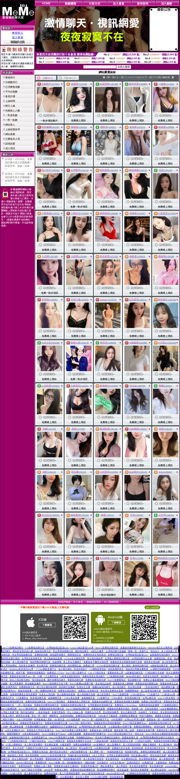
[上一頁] (120, 77)
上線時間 (10, 101)
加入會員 (17, 37)
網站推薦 (10, 134)
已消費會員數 (12, 86)
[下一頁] (148, 77)
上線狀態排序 (12, 129)
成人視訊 (10, 148)
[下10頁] (157, 77)
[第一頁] (111, 77)
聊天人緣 (10, 105)
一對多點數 (11, 115)
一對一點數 (11, 120)
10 (142, 77)
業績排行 (10, 77)
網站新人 (10, 124)
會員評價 (10, 96)
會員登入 (17, 32)
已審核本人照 (12, 138)
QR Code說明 (152, 607)
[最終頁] (166, 77)
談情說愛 (10, 143)
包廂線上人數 (12, 110)
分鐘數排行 (11, 82)
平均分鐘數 (11, 91)
